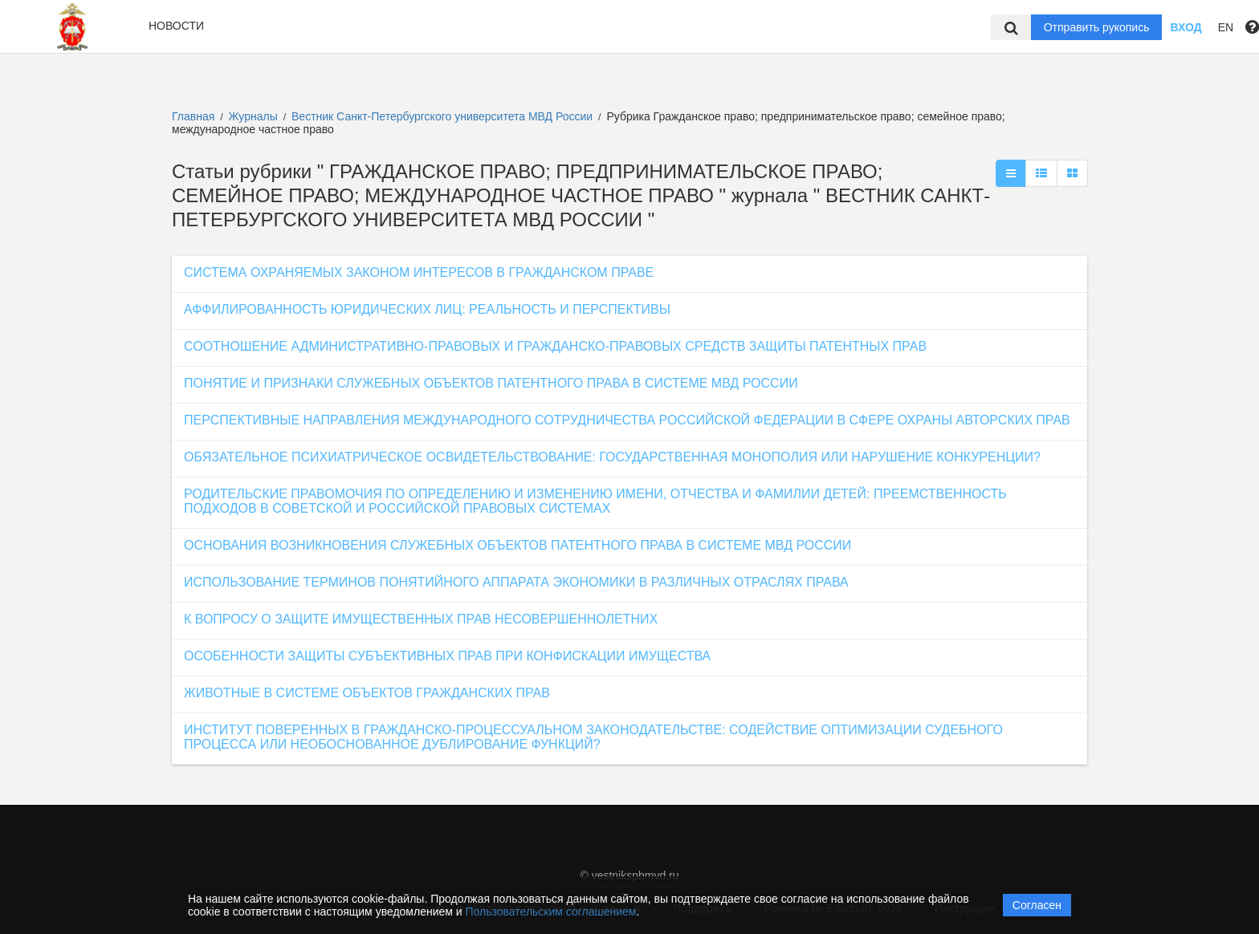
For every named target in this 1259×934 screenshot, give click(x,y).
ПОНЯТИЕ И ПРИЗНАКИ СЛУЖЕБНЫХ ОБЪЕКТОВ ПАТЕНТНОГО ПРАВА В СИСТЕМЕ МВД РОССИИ (491, 383)
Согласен (1036, 905)
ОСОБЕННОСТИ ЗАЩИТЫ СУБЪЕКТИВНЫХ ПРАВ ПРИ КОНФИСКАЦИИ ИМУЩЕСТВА (447, 656)
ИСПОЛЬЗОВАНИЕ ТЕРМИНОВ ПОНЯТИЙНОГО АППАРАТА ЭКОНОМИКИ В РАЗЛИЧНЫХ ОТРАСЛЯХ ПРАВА (516, 582)
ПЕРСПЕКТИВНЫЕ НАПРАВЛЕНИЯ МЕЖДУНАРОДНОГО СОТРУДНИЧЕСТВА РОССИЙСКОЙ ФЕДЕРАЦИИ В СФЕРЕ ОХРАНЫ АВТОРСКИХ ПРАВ (627, 420)
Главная (193, 116)
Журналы (253, 116)
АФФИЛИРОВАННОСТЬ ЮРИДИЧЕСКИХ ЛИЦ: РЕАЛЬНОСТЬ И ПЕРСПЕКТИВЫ (427, 309)
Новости (176, 25)
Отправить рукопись (1097, 27)
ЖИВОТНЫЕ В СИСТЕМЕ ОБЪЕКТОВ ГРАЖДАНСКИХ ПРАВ (367, 693)
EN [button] (1225, 27)
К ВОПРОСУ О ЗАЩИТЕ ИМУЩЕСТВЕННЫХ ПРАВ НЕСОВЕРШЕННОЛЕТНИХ (421, 619)
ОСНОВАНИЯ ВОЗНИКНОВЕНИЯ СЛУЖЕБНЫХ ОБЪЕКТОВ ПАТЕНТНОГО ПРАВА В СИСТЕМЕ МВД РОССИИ (517, 545)
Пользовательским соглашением (551, 911)
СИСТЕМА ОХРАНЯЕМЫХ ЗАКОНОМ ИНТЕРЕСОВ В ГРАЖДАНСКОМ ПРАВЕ (419, 272)
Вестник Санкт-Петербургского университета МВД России (443, 116)
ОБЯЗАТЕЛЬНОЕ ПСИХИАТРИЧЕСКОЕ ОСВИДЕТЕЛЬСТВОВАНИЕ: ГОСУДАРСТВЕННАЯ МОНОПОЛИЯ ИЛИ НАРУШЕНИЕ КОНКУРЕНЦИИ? (612, 457)
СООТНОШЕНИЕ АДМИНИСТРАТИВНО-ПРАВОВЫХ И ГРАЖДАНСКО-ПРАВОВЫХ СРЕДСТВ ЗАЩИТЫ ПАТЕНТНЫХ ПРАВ (555, 346)
